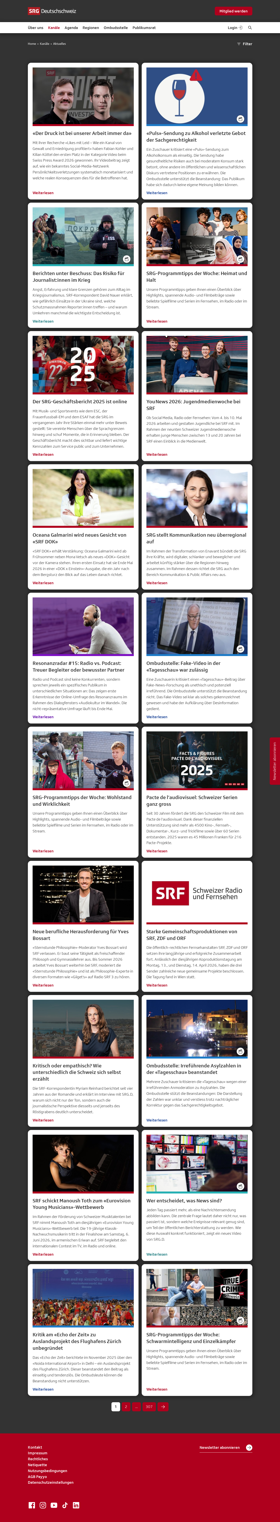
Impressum (37, 1453)
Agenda (71, 27)
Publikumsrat (144, 27)
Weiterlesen (43, 193)
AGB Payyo (37, 1476)
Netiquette (37, 1465)
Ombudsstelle (116, 27)
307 (149, 1406)
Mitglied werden (234, 11)
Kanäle (54, 27)
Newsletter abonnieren (226, 1447)
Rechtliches (38, 1459)
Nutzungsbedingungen (47, 1471)
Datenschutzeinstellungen (51, 1482)
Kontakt (35, 1447)
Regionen (91, 27)
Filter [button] (244, 44)
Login (235, 27)
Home (32, 44)
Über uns (35, 27)
